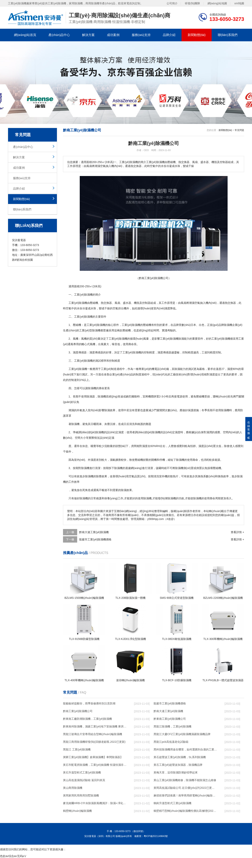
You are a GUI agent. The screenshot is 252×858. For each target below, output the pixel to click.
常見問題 (239, 130)
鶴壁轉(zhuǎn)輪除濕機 (77, 810)
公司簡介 (172, 3)
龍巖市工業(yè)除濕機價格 (95, 539)
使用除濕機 (222, 410)
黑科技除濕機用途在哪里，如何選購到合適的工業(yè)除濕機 (185, 749)
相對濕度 (209, 374)
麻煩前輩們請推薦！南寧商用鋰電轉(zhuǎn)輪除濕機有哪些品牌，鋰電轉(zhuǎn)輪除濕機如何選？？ (185, 795)
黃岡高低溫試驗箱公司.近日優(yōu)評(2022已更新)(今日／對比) (185, 787)
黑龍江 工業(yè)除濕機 (77, 749)
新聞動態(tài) (197, 35)
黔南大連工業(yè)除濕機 (94, 532)
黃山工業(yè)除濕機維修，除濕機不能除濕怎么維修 (185, 780)
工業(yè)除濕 (94, 324)
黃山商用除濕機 (72, 787)
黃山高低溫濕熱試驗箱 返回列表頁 (84, 780)
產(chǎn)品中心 (59, 35)
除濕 (81, 302)
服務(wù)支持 (141, 35)
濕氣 (112, 459)
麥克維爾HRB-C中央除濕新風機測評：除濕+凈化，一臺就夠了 (94, 803)
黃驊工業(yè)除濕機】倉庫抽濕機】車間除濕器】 (93, 757)
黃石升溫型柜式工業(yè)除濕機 (82, 772)
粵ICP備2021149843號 (156, 836)
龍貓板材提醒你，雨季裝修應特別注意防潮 (89, 703)
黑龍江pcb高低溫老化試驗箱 (171, 741)
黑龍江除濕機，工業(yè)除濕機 (172, 726)
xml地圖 (239, 3)
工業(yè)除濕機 (83, 316)
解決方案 (88, 35)
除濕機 (88, 294)
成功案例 (113, 35)
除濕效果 (109, 410)
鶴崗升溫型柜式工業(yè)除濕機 (172, 803)
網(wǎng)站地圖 (217, 3)
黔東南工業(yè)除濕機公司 (170, 718)
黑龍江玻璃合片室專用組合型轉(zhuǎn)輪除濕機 (92, 734)
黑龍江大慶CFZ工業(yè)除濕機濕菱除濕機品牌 (182, 734)
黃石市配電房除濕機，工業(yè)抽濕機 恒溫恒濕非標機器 (94, 764)
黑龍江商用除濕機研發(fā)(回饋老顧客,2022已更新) (94, 741)
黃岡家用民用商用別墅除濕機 (81, 795)
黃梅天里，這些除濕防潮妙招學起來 (176, 772)
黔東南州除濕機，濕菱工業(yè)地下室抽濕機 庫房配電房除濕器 (94, 726)
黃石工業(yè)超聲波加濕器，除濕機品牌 (178, 764)
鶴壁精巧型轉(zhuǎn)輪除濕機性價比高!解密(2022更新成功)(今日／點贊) (185, 810)
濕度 (167, 308)
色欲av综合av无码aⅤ (13, 856)
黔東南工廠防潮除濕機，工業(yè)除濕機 (87, 718)
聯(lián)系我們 (227, 35)
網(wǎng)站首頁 (25, 35)
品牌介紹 (169, 35)
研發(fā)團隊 (192, 3)
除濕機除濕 (177, 338)
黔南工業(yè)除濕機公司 (78, 711)
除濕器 (91, 396)
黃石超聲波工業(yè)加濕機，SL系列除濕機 (180, 757)
